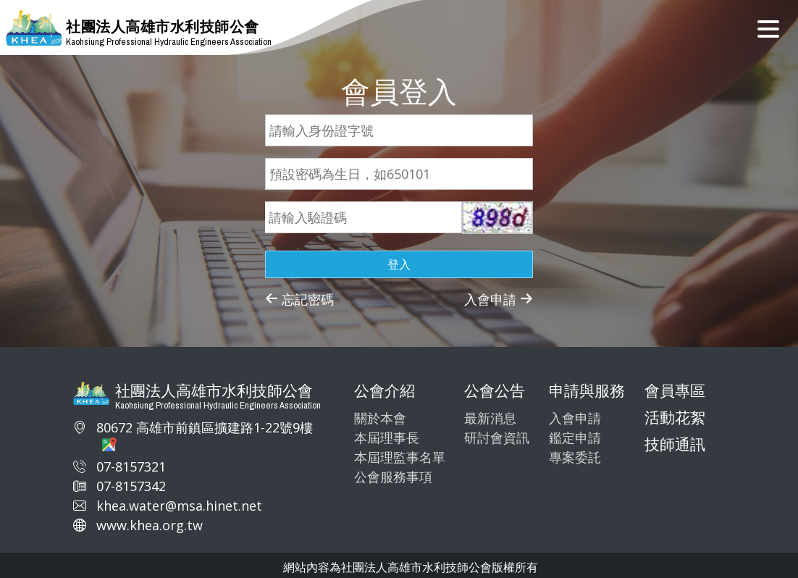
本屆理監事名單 (399, 457)
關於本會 (380, 418)
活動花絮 (674, 417)
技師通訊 (674, 444)
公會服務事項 (393, 476)
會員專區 (674, 390)
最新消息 (490, 418)
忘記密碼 (299, 299)
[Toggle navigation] (768, 27)
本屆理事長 (386, 437)
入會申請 (498, 299)
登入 (399, 264)
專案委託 (575, 457)
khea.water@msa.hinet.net (179, 505)
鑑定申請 (575, 437)
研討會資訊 (496, 437)
